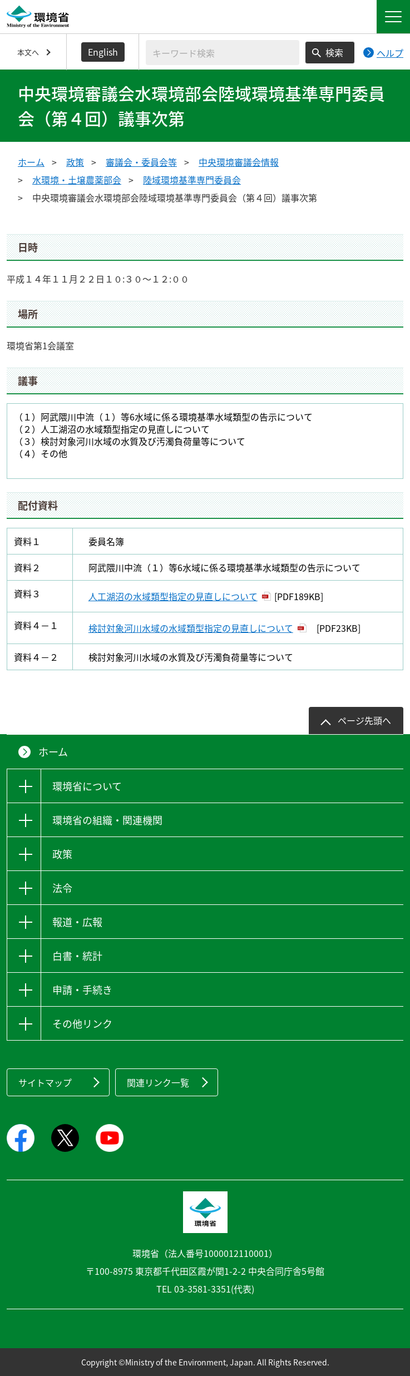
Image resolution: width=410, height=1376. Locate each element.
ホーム (31, 162)
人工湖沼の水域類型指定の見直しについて (173, 596)
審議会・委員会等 (141, 162)
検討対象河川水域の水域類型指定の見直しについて (190, 628)
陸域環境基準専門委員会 (192, 179)
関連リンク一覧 (158, 1082)
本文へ (28, 52)
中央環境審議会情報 (239, 162)
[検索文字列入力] (222, 52)
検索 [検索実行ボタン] (334, 52)
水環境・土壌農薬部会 (76, 179)
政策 (75, 162)
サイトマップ (45, 1082)
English (103, 51)
